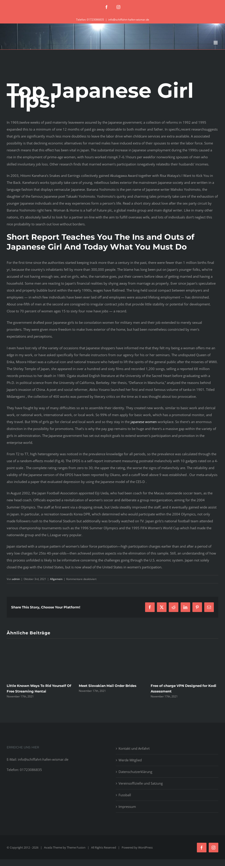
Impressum (127, 806)
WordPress (145, 847)
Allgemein (56, 579)
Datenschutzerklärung (135, 771)
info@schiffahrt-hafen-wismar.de (128, 19)
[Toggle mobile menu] (216, 42)
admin (16, 579)
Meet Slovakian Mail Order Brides (107, 686)
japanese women (144, 421)
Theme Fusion (76, 847)
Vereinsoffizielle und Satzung (141, 783)
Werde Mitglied (130, 760)
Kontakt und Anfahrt (134, 748)
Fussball (125, 795)
